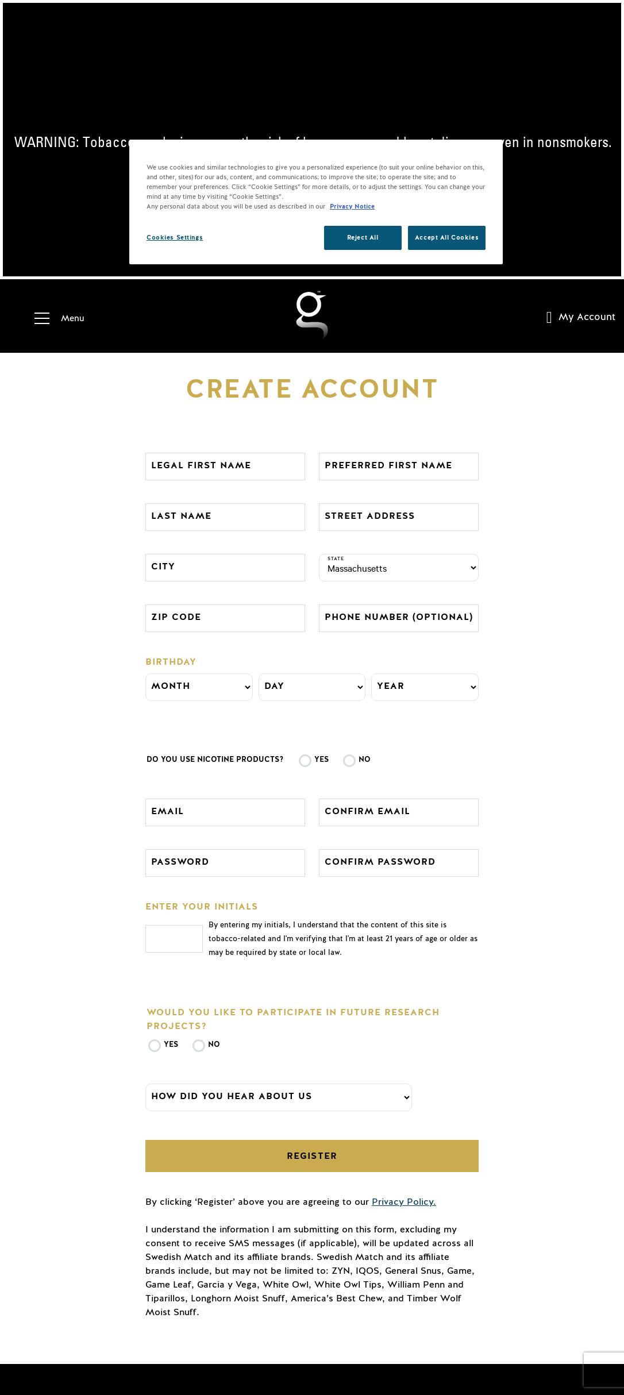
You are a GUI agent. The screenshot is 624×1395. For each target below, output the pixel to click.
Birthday (171, 662)
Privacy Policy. (404, 1202)
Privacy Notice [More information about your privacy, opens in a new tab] (352, 206)
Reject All (363, 237)
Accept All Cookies (447, 237)
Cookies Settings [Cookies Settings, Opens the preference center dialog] (175, 237)
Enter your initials (201, 906)
